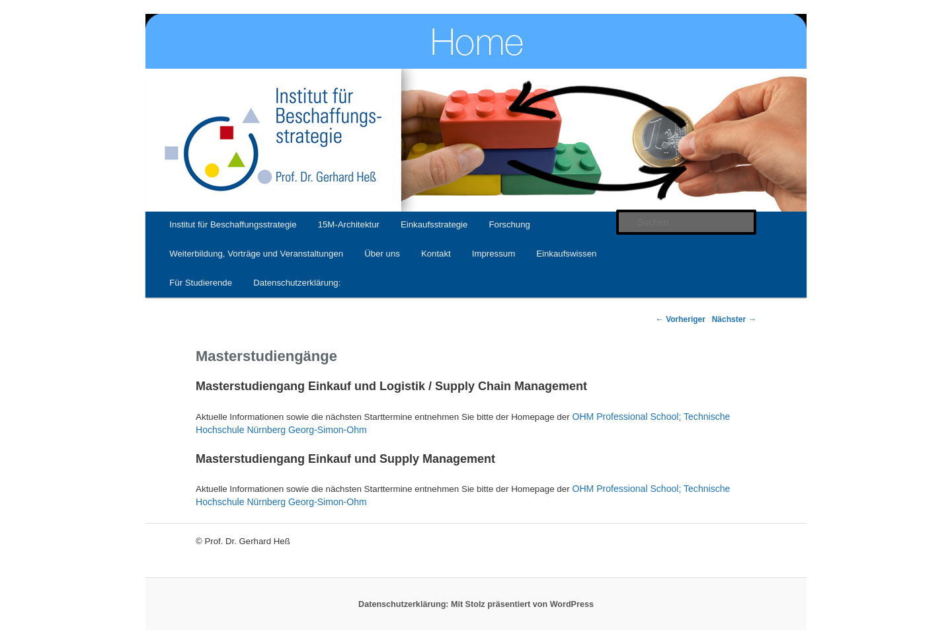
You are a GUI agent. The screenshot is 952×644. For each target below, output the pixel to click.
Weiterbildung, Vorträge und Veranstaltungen (256, 254)
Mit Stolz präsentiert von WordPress (522, 604)
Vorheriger (680, 319)
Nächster (734, 319)
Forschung (509, 224)
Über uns (382, 254)
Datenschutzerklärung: (296, 283)
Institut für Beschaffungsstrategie (232, 224)
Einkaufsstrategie (434, 224)
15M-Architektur (348, 224)
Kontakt (436, 254)
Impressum (493, 254)
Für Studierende (200, 283)
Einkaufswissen (566, 254)
